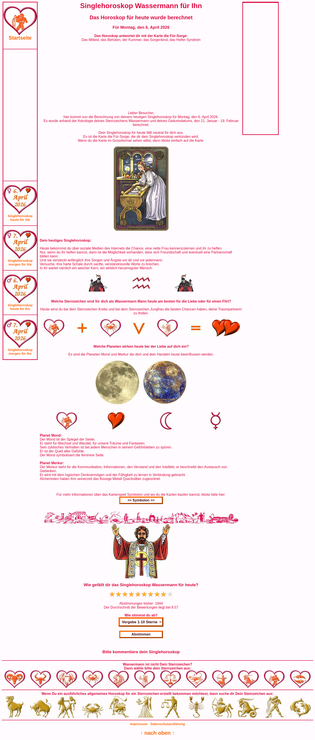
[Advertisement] (20, 115)
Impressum (139, 724)
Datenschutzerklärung (167, 724)
